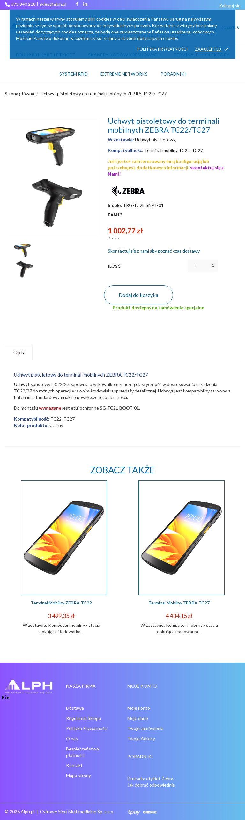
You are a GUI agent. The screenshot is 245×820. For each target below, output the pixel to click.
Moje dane (137, 718)
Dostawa (75, 708)
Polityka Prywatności (87, 728)
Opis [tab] (18, 352)
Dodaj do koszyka (138, 295)
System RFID (73, 74)
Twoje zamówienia (145, 728)
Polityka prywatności (162, 49)
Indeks (115, 205)
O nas (72, 738)
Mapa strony (78, 775)
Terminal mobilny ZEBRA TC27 (179, 602)
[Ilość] (203, 266)
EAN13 (115, 214)
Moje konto (138, 708)
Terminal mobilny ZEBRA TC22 (61, 602)
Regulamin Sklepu (83, 718)
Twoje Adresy (141, 738)
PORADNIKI (173, 74)
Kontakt (74, 765)
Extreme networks (124, 74)
